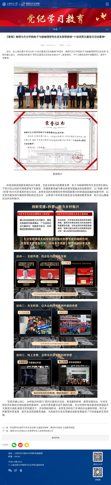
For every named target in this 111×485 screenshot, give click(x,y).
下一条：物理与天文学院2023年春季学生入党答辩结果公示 (27, 431)
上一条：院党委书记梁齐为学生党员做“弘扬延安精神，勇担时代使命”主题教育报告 (38, 427)
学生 (55, 29)
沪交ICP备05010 (15, 462)
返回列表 (56, 438)
